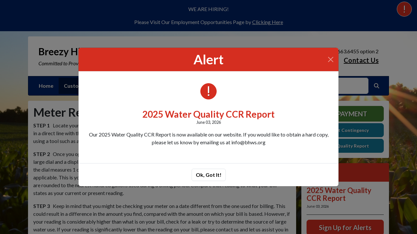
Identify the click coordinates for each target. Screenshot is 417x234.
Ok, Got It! (209, 175)
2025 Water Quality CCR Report (208, 114)
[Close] (330, 59)
